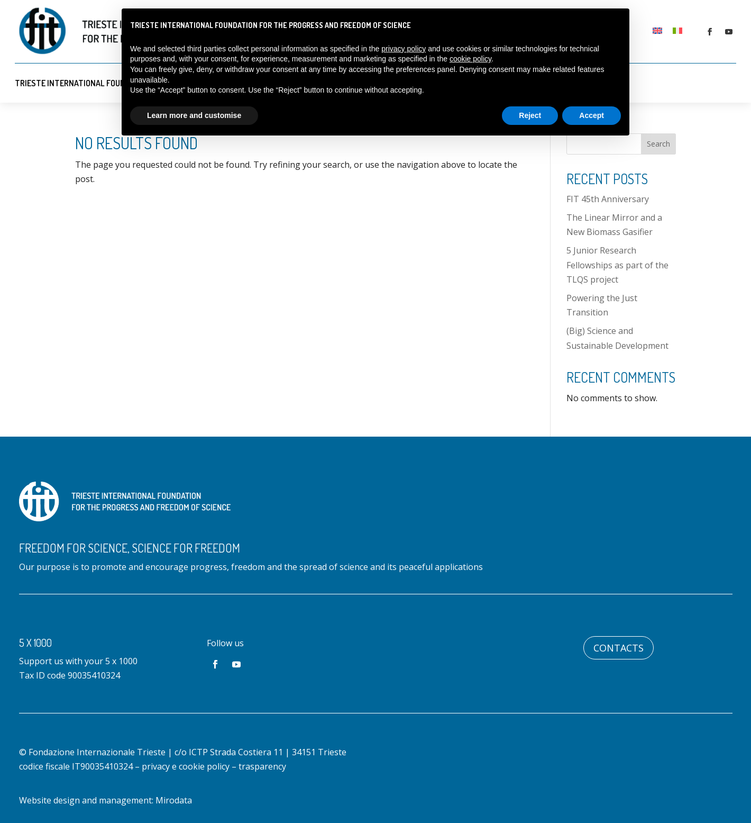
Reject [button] (530, 115)
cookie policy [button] (470, 59)
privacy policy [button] (403, 48)
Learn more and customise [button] (194, 115)
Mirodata (173, 800)
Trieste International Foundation (83, 83)
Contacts (618, 647)
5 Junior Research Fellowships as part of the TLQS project (617, 265)
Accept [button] (591, 115)
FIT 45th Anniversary (607, 199)
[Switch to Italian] (677, 30)
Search (658, 144)
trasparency (262, 766)
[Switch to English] (657, 30)
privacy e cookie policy (186, 766)
